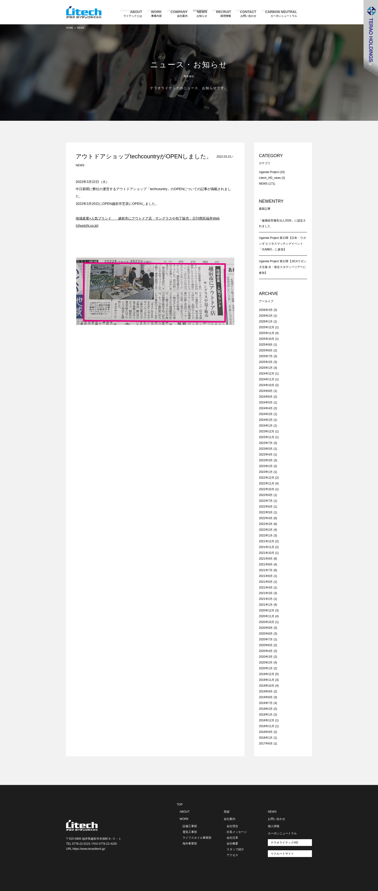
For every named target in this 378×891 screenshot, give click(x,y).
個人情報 (273, 826)
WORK (184, 819)
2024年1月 (266, 425)
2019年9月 (266, 691)
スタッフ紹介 (235, 849)
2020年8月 (266, 633)
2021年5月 (266, 581)
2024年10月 (266, 385)
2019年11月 (266, 680)
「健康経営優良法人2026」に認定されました (282, 223)
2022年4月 (266, 518)
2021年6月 (266, 576)
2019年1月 (266, 714)
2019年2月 (266, 708)
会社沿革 (232, 837)
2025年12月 (266, 327)
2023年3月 (266, 460)
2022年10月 (266, 489)
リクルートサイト (282, 853)
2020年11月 (266, 616)
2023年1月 (266, 472)
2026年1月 (266, 321)
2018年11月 (266, 726)
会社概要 (232, 843)
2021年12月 (266, 541)
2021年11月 (266, 547)
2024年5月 (266, 402)
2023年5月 (266, 448)
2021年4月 (266, 587)
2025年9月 (266, 344)
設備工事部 (189, 826)
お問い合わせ (276, 819)
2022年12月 (266, 477)
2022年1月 (266, 535)
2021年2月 (266, 599)
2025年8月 (266, 350)
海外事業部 (189, 843)
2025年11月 (266, 333)
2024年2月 (266, 420)
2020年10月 (266, 622)
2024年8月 (266, 391)
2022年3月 (266, 524)
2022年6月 (266, 506)
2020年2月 (266, 662)
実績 (227, 811)
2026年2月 (266, 315)
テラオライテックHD (284, 842)
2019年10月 (266, 685)
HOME (69, 28)
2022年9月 (266, 495)
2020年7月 (266, 639)
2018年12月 (266, 720)
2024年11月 (266, 379)
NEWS (80, 165)
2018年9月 (266, 732)
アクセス (232, 855)
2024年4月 (266, 408)
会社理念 (232, 826)
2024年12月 (266, 373)
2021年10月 (266, 553)
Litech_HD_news (270, 178)
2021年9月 (266, 558)
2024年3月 (266, 414)
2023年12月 (266, 431)
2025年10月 (266, 339)
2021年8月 (266, 564)
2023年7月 (266, 443)
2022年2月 (266, 529)
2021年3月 (266, 593)
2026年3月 (266, 310)
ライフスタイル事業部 (196, 837)
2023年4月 (266, 454)
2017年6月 (266, 743)
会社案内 (229, 819)
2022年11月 (266, 483)
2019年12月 (266, 674)
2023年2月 (266, 466)
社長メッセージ (237, 832)
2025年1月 (266, 367)
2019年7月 (266, 703)
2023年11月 (266, 437)
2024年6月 (266, 396)
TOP (179, 804)
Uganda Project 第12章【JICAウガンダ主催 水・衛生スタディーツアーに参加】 (282, 267)
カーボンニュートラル (282, 833)
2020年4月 (266, 651)
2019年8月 (266, 697)
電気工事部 (189, 832)
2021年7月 (266, 570)
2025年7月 (266, 356)
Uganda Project (269, 172)
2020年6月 (266, 645)
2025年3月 (266, 362)
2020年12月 (266, 610)
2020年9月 (266, 628)
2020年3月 (266, 656)
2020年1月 (266, 668)
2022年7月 (266, 500)
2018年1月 (266, 737)
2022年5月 (266, 512)
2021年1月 (266, 604)
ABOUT (184, 811)
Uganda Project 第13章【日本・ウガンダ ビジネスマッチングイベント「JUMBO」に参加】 (282, 243)
